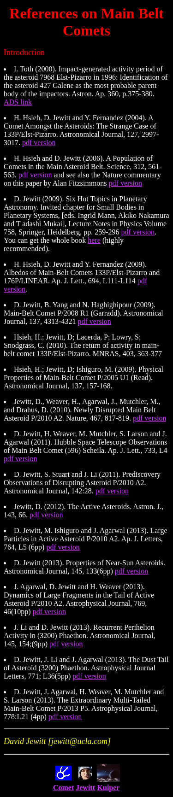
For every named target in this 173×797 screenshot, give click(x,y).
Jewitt (85, 787)
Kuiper (108, 787)
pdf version (38, 143)
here (94, 240)
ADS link (18, 102)
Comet (63, 787)
